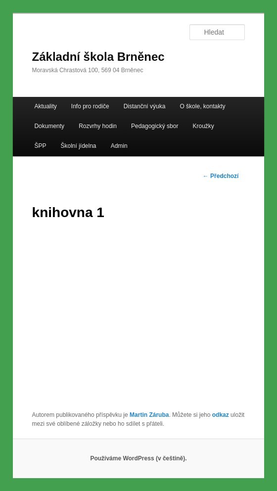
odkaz (220, 414)
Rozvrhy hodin (98, 126)
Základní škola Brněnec (98, 56)
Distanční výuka (145, 106)
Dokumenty (49, 126)
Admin (119, 145)
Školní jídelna (78, 145)
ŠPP (40, 145)
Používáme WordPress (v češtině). (138, 458)
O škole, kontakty (202, 106)
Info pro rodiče (90, 106)
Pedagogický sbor (154, 126)
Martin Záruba (149, 414)
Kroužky (203, 126)
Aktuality (45, 106)
